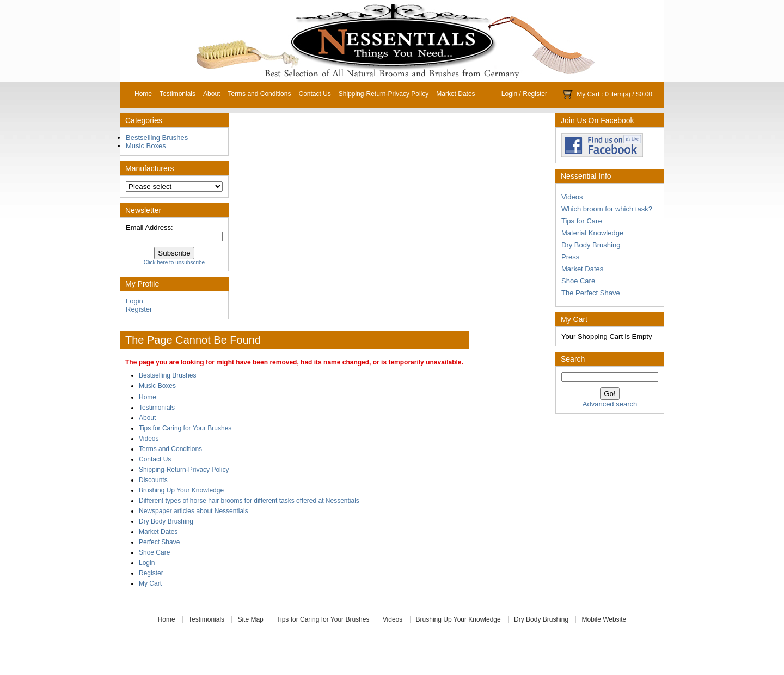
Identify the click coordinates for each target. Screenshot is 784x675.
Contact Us (314, 94)
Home (143, 94)
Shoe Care (578, 281)
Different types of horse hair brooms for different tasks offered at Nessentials (249, 500)
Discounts (153, 480)
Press (570, 257)
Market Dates (455, 94)
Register (535, 94)
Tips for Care (581, 221)
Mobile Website (603, 619)
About (211, 94)
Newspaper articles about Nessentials (193, 511)
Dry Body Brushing (590, 245)
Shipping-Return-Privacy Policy (383, 94)
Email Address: (149, 227)
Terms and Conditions (259, 94)
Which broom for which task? (606, 209)
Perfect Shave (159, 542)
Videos (572, 197)
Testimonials (177, 94)
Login (509, 94)
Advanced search (610, 404)
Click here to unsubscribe (174, 262)
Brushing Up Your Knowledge (181, 490)
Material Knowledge (592, 233)
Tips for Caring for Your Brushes (185, 428)
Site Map (250, 619)
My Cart (588, 94)
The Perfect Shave (590, 293)
